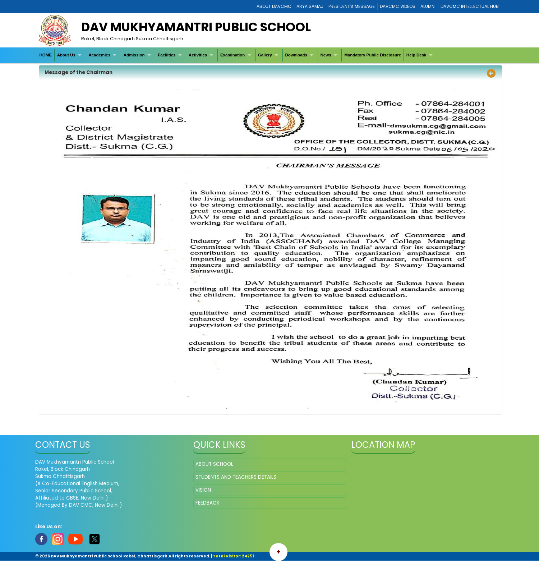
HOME (45, 55)
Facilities (166, 55)
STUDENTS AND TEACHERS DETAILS (235, 477)
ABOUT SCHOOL (214, 464)
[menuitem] (46, 55)
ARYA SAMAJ (309, 6)
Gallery (265, 55)
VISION (203, 490)
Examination (232, 55)
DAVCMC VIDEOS (397, 6)
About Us (66, 55)
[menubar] (237, 55)
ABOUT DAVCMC (274, 6)
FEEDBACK (207, 503)
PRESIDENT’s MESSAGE (351, 6)
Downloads (296, 55)
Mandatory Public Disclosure (372, 55)
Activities (198, 55)
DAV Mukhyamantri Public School (196, 27)
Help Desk (416, 55)
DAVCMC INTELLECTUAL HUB (470, 6)
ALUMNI (428, 6)
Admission (134, 55)
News (326, 55)
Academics (99, 55)
